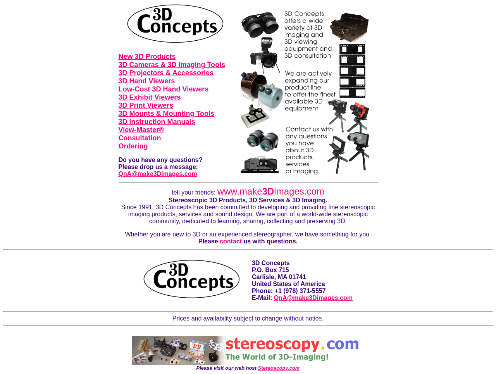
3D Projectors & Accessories (166, 73)
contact (231, 241)
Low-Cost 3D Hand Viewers (164, 89)
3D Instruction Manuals (157, 122)
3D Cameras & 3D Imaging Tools (172, 65)
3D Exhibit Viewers (150, 97)
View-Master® (141, 130)
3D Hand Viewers (147, 81)
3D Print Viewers (146, 105)
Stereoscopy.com (279, 368)
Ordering (133, 146)
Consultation (140, 138)
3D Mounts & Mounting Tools (167, 113)
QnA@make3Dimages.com (158, 174)
